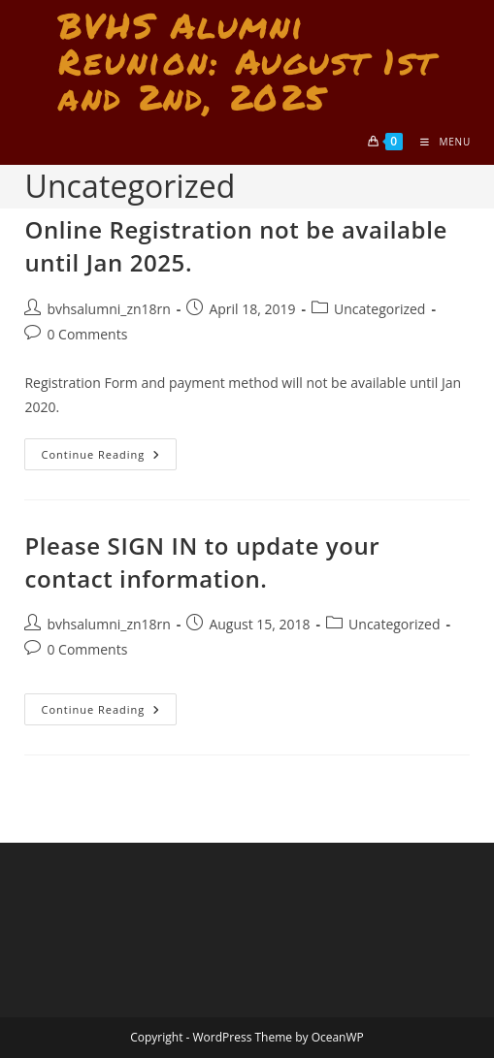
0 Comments (87, 334)
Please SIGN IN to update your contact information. (201, 561)
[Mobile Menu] (438, 141)
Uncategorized (379, 309)
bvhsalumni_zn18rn (108, 309)
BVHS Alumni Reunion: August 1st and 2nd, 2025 (247, 60)
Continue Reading (109, 457)
